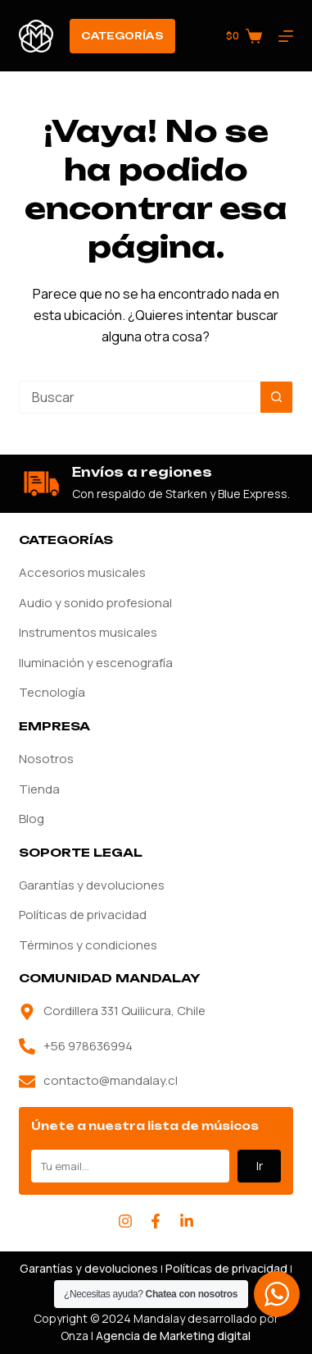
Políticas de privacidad (83, 914)
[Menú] (285, 36)
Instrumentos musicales (88, 632)
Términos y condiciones (88, 945)
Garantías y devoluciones (92, 885)
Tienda (39, 789)
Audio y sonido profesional (95, 602)
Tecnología (52, 692)
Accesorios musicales (82, 572)
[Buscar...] (139, 397)
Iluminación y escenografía (96, 662)
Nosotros (46, 758)
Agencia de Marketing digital (173, 1335)
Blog (31, 818)
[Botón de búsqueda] (276, 397)
